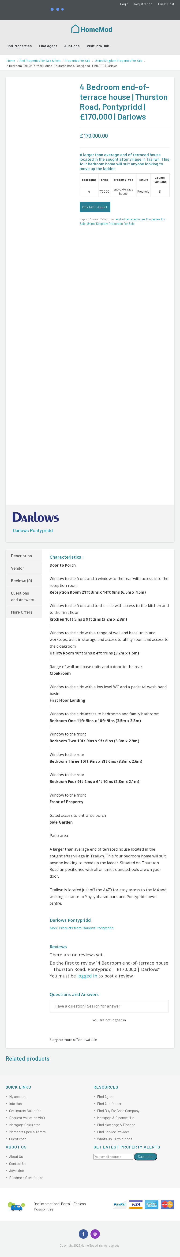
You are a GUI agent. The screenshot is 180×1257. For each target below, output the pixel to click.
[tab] (24, 555)
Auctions (72, 45)
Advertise (16, 1170)
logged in (87, 976)
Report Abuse (89, 219)
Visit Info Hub (98, 45)
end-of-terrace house (130, 219)
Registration (143, 4)
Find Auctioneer (109, 1103)
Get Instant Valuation (25, 1111)
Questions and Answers (22, 596)
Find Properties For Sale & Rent (39, 61)
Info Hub (15, 1103)
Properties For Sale (77, 61)
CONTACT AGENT (95, 207)
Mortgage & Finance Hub (116, 1118)
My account (18, 1096)
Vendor (17, 568)
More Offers (21, 612)
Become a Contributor (26, 1177)
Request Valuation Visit (27, 1118)
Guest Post (166, 4)
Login (124, 4)
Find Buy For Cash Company (118, 1111)
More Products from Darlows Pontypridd (81, 928)
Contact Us (17, 1163)
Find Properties (19, 45)
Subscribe (145, 1156)
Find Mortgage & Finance (116, 1125)
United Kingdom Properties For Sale (118, 61)
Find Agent (48, 45)
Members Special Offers (27, 1132)
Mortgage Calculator (24, 1125)
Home (11, 61)
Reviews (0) (21, 580)
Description (21, 555)
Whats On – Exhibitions (114, 1139)
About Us (16, 1156)
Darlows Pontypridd (33, 530)
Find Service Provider (113, 1132)
